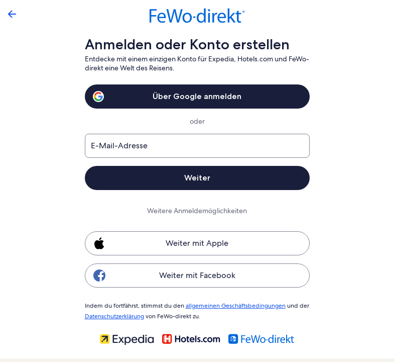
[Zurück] (12, 14)
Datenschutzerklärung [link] (114, 314)
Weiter (196, 178)
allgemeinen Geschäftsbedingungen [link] (231, 305)
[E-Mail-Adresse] (197, 146)
